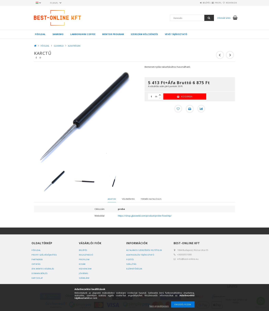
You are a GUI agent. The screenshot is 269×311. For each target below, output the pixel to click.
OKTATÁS (36, 264)
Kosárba (186, 96)
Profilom (84, 259)
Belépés (197, 3)
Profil (212, 3)
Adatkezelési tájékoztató (140, 254)
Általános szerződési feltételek (144, 250)
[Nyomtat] (190, 109)
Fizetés (130, 259)
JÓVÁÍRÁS (83, 273)
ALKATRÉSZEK (74, 45)
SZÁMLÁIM (84, 278)
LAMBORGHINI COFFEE (82, 34)
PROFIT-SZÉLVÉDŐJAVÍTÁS (44, 254)
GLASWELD (59, 45)
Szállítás (131, 264)
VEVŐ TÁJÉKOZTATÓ (176, 34)
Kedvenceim (85, 268)
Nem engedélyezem (159, 306)
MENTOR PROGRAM (113, 34)
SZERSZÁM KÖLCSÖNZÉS (144, 34)
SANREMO (58, 34)
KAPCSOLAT (37, 278)
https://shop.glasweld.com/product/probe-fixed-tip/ (145, 215)
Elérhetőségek (134, 268)
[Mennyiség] (151, 96)
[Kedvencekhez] (178, 109)
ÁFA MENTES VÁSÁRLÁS (43, 268)
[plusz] (160, 95)
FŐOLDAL (40, 34)
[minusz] (160, 98)
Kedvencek (229, 3)
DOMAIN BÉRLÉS (40, 273)
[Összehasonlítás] (201, 109)
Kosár (82, 264)
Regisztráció (86, 254)
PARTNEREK (37, 259)
